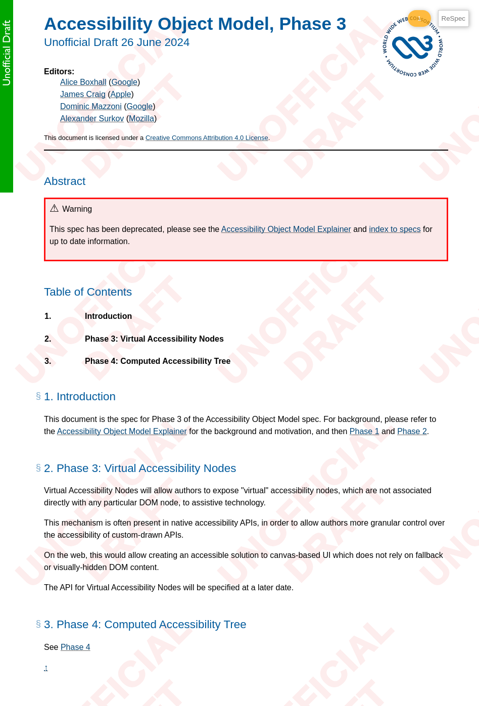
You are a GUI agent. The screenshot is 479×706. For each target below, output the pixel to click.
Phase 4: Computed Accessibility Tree (157, 361)
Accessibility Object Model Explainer (286, 229)
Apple (121, 94)
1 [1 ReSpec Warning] (419, 18)
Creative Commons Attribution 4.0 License (207, 138)
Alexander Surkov (92, 118)
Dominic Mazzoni (91, 106)
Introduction (108, 316)
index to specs (394, 229)
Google (124, 82)
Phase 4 (75, 647)
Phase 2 (412, 431)
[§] (38, 399)
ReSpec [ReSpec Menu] (453, 18)
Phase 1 (364, 431)
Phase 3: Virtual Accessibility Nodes (154, 339)
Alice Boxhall (83, 82)
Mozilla (141, 118)
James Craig (83, 94)
